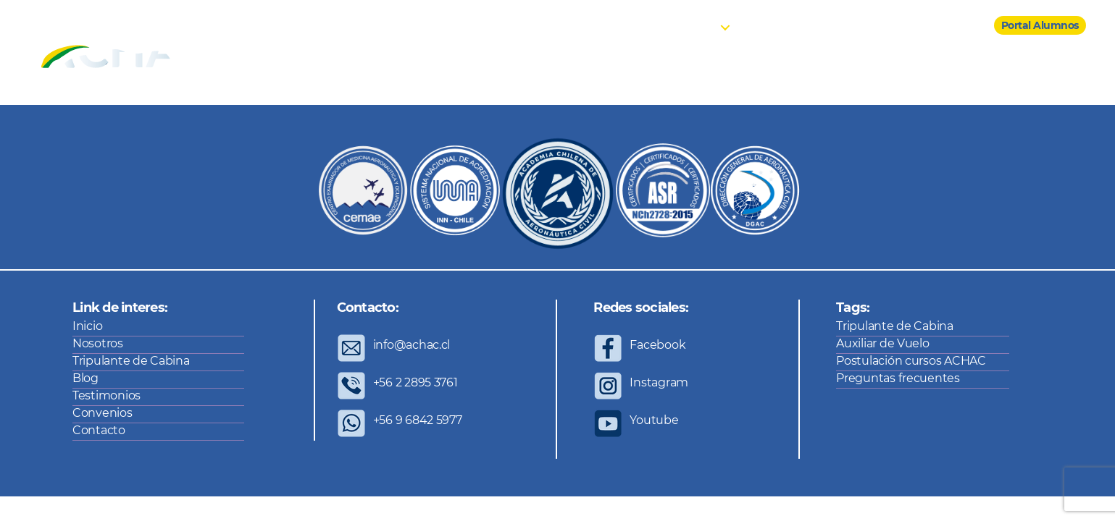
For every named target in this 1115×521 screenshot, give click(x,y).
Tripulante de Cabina (131, 361)
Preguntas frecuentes (898, 378)
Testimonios (817, 26)
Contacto (954, 26)
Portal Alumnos (1040, 25)
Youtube (654, 420)
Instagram (659, 382)
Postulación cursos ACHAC (911, 361)
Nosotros (642, 26)
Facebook (657, 345)
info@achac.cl (412, 345)
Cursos (698, 26)
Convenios (889, 26)
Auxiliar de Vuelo (882, 343)
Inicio (589, 26)
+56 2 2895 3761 (415, 382)
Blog (758, 26)
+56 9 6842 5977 (417, 420)
